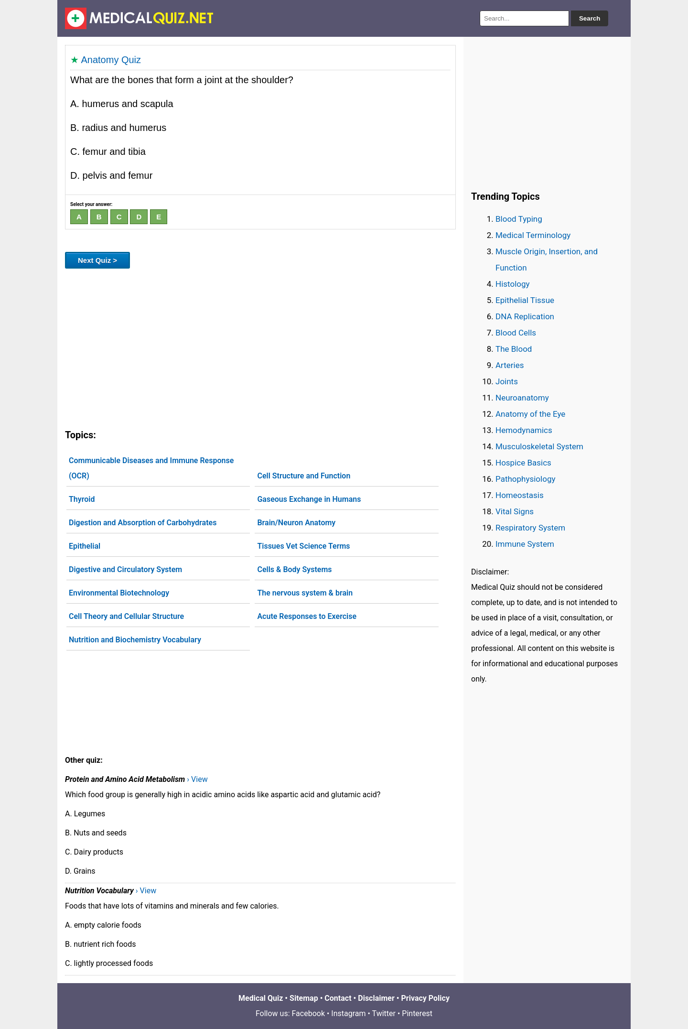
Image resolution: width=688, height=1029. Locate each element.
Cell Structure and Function (303, 475)
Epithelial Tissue (524, 300)
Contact (337, 998)
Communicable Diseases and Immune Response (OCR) (151, 468)
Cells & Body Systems (294, 569)
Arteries (509, 365)
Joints (506, 381)
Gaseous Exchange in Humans (309, 499)
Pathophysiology (525, 479)
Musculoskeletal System (539, 446)
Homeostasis (519, 495)
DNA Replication (524, 316)
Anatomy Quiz (111, 59)
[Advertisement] (260, 347)
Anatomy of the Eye (530, 414)
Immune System (524, 544)
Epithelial (84, 546)
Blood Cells (515, 332)
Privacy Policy (425, 998)
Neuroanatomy (522, 397)
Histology (512, 284)
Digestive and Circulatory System (125, 569)
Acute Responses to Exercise (306, 616)
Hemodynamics (523, 430)
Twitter (384, 1013)
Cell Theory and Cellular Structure (126, 616)
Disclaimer (376, 998)
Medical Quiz (260, 998)
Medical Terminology (532, 235)
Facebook (308, 1013)
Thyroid (82, 499)
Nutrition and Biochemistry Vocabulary (135, 639)
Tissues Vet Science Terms (303, 546)
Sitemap (304, 998)
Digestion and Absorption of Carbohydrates (142, 522)
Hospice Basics (523, 462)
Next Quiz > (97, 260)
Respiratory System (530, 527)
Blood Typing (518, 219)
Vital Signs (514, 511)
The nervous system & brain (305, 592)
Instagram (348, 1013)
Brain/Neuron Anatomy (296, 522)
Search (589, 18)
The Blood (513, 349)
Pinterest (417, 1013)
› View (197, 779)
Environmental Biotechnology (119, 592)
